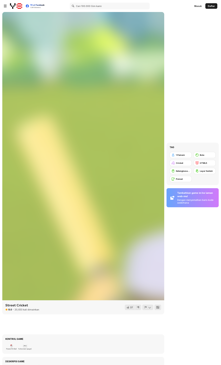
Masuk (198, 6)
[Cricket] (181, 163)
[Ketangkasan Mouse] (181, 171)
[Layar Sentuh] (205, 171)
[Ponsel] (181, 179)
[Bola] (205, 155)
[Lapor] (147, 307)
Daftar (211, 6)
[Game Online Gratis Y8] (16, 6)
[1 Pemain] (181, 155)
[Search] (73, 6)
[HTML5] (205, 163)
